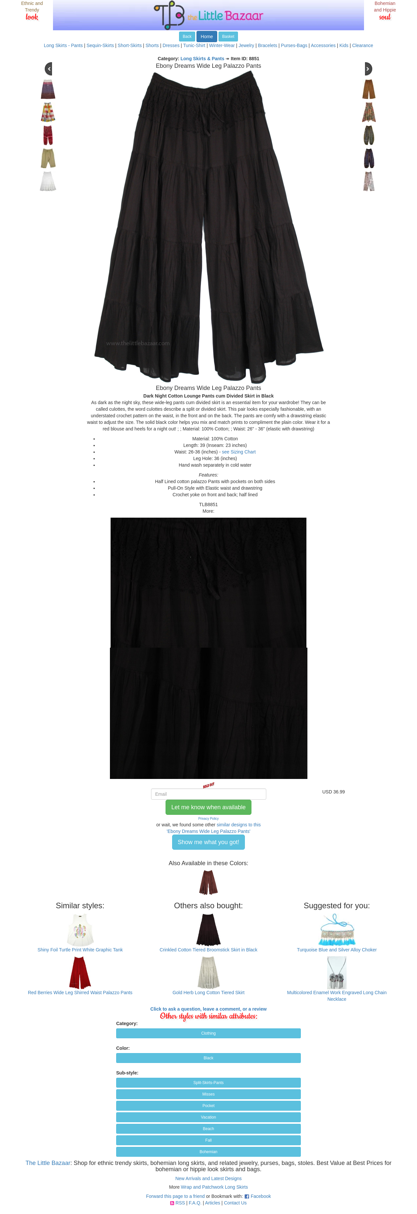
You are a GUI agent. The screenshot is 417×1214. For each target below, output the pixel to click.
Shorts (152, 45)
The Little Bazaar (48, 1163)
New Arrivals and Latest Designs (208, 1178)
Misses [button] (208, 1094)
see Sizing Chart (239, 451)
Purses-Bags (294, 45)
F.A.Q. (195, 1202)
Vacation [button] (208, 1117)
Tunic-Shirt (194, 45)
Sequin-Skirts (100, 45)
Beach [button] (208, 1128)
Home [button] (207, 36)
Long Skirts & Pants (202, 58)
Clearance (362, 45)
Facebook (261, 1196)
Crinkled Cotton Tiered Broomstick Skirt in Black (208, 949)
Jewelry (246, 45)
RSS (180, 1202)
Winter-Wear (222, 45)
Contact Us (235, 1202)
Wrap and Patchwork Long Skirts (214, 1187)
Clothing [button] (208, 1033)
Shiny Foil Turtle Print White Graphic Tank (80, 949)
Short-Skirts (130, 45)
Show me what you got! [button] (208, 842)
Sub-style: (127, 1072)
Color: (123, 1048)
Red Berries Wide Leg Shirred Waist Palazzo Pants (80, 992)
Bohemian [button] (208, 1151)
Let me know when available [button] (208, 807)
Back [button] (187, 36)
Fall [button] (208, 1140)
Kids (343, 45)
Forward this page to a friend (175, 1196)
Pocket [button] (208, 1105)
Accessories (323, 45)
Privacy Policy (208, 818)
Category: (127, 1023)
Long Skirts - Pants (63, 45)
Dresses (171, 45)
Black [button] (208, 1058)
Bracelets (267, 45)
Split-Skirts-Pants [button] (208, 1082)
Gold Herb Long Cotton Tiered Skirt (208, 992)
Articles (212, 1202)
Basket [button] (228, 36)
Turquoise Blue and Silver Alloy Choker (337, 949)
